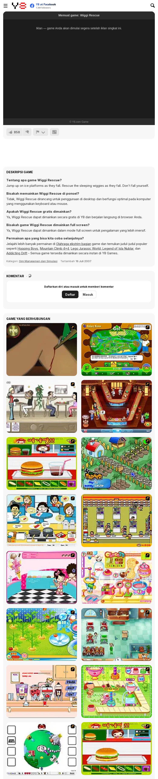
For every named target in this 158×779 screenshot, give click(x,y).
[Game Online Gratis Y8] (19, 6)
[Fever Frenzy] (116, 634)
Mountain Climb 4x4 (54, 248)
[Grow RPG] (41, 748)
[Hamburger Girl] (116, 748)
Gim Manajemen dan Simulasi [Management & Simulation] (38, 261)
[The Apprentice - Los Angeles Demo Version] (116, 406)
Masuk (88, 294)
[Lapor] (40, 132)
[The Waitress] (41, 406)
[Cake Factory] (116, 691)
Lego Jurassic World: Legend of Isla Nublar (102, 248)
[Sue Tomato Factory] (41, 634)
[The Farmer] (116, 463)
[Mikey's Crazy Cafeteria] (41, 691)
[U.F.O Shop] (116, 520)
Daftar (70, 294)
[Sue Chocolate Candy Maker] (116, 577)
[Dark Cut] (41, 349)
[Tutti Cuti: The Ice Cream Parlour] (41, 577)
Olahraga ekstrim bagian (73, 244)
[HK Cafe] (41, 520)
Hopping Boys (27, 248)
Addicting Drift (16, 253)
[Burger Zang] (41, 463)
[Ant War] (116, 349)
